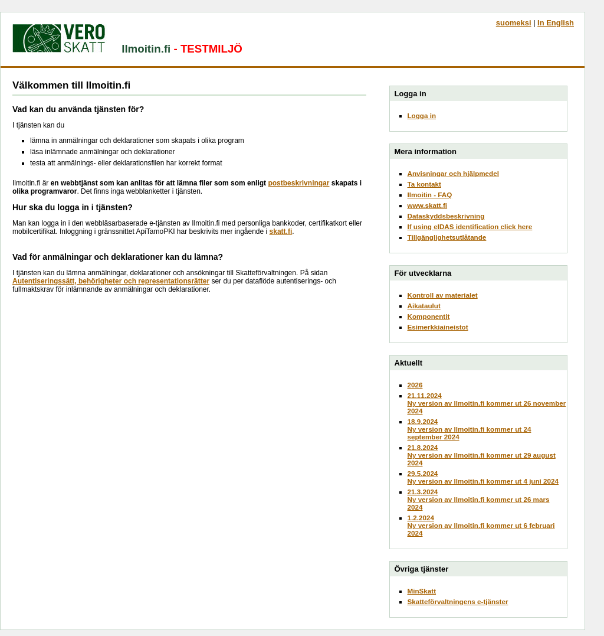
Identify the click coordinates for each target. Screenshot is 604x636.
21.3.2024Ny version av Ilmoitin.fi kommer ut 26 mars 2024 (479, 499)
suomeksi (513, 22)
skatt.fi (281, 231)
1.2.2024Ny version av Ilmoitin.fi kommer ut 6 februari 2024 (481, 525)
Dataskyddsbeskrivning (446, 216)
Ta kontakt (424, 184)
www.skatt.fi (428, 205)
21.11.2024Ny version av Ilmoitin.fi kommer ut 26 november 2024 (487, 403)
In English (555, 22)
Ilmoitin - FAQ (430, 194)
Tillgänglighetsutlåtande (447, 237)
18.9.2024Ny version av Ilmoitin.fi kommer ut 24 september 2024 (469, 429)
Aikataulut (424, 305)
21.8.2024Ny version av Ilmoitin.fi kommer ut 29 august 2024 (482, 455)
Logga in (422, 115)
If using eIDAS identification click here (470, 226)
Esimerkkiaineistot (438, 327)
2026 (415, 385)
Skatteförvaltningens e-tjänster (458, 601)
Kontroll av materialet (443, 295)
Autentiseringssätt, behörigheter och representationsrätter (110, 281)
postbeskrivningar (298, 183)
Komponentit (429, 316)
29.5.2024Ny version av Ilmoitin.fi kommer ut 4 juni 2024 (483, 477)
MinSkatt (422, 591)
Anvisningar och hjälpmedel (453, 173)
